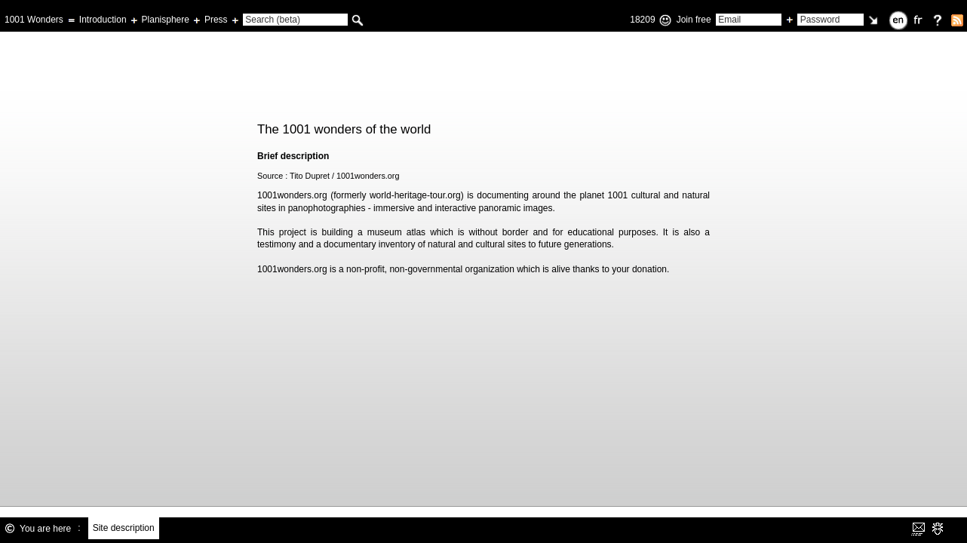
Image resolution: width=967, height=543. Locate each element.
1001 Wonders (34, 19)
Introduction (103, 19)
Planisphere (165, 19)
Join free (694, 19)
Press (216, 19)
